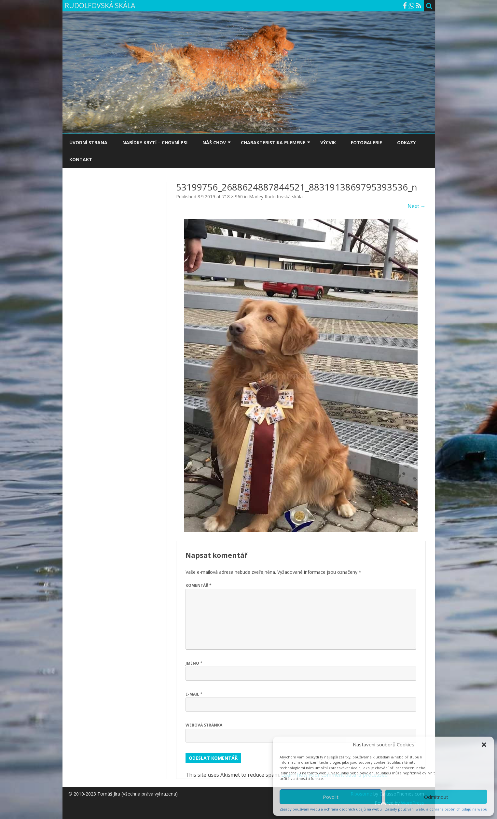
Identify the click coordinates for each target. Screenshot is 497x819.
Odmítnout (436, 797)
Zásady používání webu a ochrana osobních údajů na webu (331, 809)
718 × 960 (232, 196)
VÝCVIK (328, 142)
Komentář (199, 585)
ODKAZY (406, 142)
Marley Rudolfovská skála (276, 196)
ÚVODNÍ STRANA (88, 142)
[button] (484, 744)
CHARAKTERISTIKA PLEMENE (273, 142)
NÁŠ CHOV (214, 142)
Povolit (330, 797)
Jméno (194, 663)
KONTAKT (80, 159)
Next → (416, 206)
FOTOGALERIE (366, 142)
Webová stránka (204, 725)
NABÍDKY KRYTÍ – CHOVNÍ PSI (154, 142)
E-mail (194, 694)
